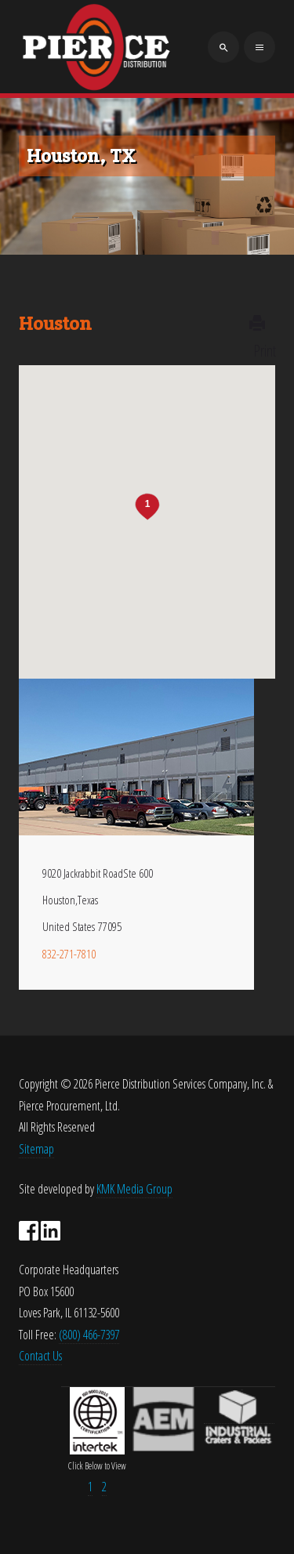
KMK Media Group (134, 1188)
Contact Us (40, 1355)
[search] (223, 47)
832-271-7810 (69, 954)
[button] (147, 507)
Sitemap (36, 1148)
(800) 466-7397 (89, 1334)
